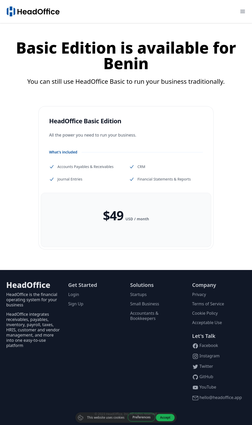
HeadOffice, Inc (117, 414)
